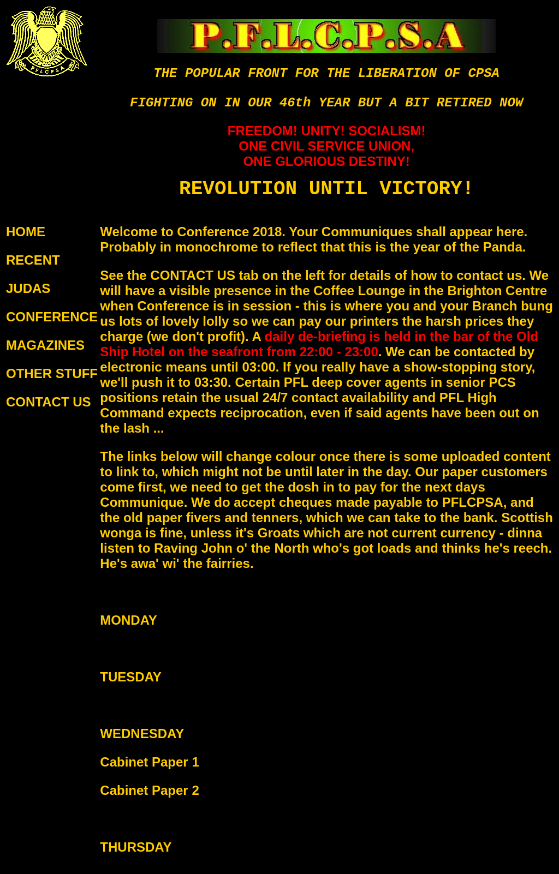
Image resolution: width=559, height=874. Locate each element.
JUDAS (28, 288)
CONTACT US (48, 401)
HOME (25, 231)
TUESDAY (130, 676)
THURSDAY (135, 847)
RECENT (33, 260)
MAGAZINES (45, 345)
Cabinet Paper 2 (149, 790)
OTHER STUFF (52, 373)
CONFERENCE (52, 316)
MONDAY (128, 620)
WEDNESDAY (142, 733)
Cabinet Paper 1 (149, 762)
